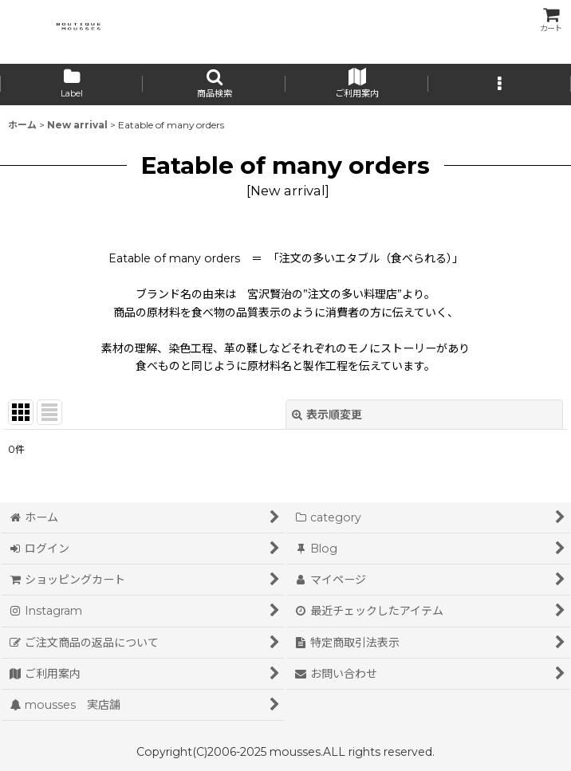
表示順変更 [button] (327, 414)
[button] (214, 84)
